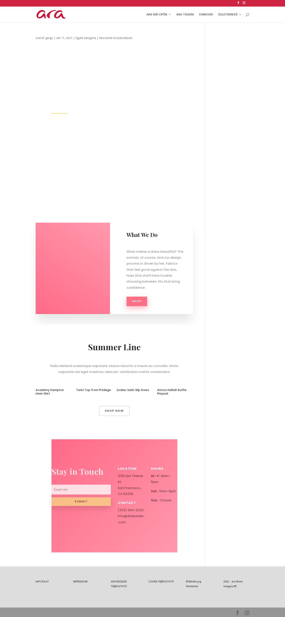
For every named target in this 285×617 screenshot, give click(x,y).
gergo (49, 38)
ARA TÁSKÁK (185, 14)
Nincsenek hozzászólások (115, 38)
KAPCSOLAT (42, 581)
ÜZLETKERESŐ (228, 14)
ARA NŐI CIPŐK (156, 14)
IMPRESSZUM (80, 581)
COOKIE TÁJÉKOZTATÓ (161, 581)
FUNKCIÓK (206, 14)
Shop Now (114, 411)
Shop (137, 301)
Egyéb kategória (85, 38)
